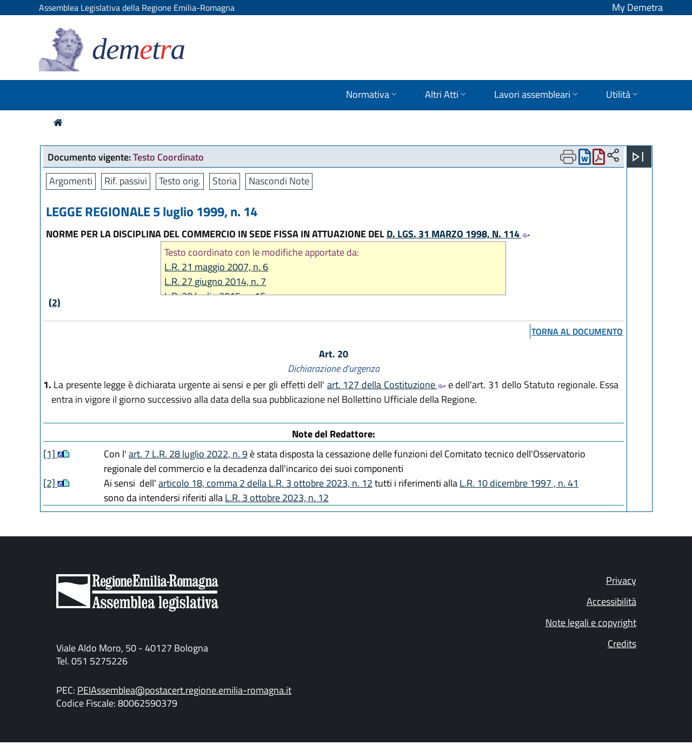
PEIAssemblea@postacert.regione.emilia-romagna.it (184, 690)
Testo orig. (180, 181)
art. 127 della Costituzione (386, 384)
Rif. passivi (125, 181)
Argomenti (70, 181)
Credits (622, 643)
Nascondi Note (279, 181)
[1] (50, 454)
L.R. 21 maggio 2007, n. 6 (216, 267)
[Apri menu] (638, 157)
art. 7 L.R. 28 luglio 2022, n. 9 (188, 454)
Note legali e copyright (590, 622)
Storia (224, 181)
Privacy (621, 580)
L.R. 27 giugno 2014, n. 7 (215, 281)
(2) (55, 302)
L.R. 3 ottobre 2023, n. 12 (277, 497)
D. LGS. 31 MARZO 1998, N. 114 (458, 234)
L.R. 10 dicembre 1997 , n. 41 (519, 483)
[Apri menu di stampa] (568, 157)
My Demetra (637, 7)
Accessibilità (611, 601)
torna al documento (577, 331)
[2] (50, 483)
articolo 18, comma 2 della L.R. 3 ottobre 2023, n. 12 (265, 483)
